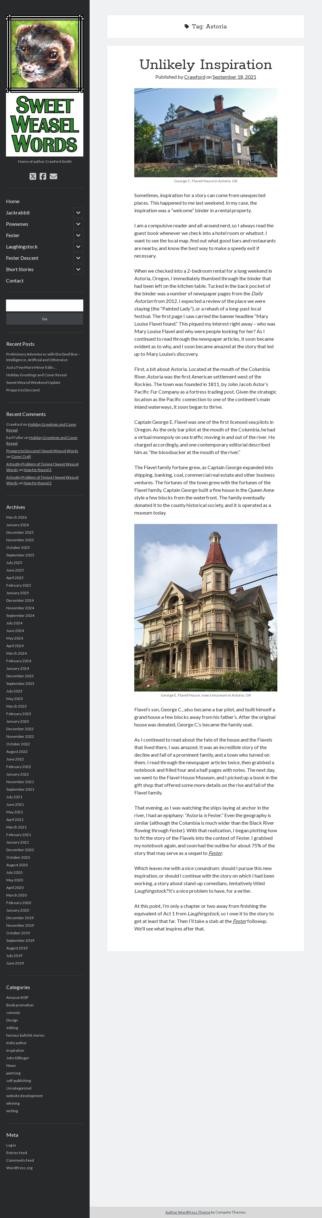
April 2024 (15, 645)
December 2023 (20, 676)
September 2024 (20, 615)
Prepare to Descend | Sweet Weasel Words (42, 450)
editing (12, 1027)
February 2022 (18, 766)
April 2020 (15, 887)
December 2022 (20, 728)
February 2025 (18, 585)
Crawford (194, 77)
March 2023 (16, 706)
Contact (15, 280)
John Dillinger (17, 1058)
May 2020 (14, 880)
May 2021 (14, 812)
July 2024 (14, 623)
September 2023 (20, 683)
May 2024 (14, 638)
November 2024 (20, 608)
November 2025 (20, 540)
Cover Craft (21, 456)
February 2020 (18, 902)
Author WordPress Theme (187, 1212)
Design (12, 1020)
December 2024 (20, 600)
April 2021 (15, 819)
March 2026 (16, 517)
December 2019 (20, 917)
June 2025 (15, 570)
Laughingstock (22, 246)
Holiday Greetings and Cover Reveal (36, 375)
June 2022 (15, 759)
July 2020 (14, 872)
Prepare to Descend (23, 390)
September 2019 (20, 940)
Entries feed (16, 1152)
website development (24, 1095)
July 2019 (14, 955)
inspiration (15, 1050)
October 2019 (18, 933)
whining (12, 1103)
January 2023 (17, 721)
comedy (13, 1012)
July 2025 (14, 562)
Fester (12, 235)
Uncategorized (18, 1088)
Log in (11, 1145)
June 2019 (15, 963)
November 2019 (20, 925)
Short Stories (20, 269)
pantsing (13, 1073)
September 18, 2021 (234, 77)
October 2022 (18, 744)
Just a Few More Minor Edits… (31, 367)
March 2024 (16, 653)
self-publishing (18, 1080)
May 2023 (14, 698)
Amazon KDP (17, 997)
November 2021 (20, 781)
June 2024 (15, 630)
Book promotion (20, 1005)
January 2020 (17, 910)
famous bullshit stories (25, 1035)
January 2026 (17, 524)
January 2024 (17, 668)
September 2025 (20, 555)
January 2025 (17, 592)
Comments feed (20, 1160)
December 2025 (20, 532)
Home (12, 201)
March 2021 (16, 827)
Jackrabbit (18, 212)
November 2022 (20, 736)
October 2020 (18, 857)
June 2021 (15, 804)
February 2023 (18, 713)
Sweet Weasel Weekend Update (33, 382)
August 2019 (17, 948)
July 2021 (14, 796)
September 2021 (20, 789)
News (11, 1065)
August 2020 (17, 864)
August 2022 (17, 751)
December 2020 (20, 849)
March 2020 (16, 895)
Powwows (17, 224)
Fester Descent (22, 258)
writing (12, 1110)
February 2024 (18, 660)
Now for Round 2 (38, 469)
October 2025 (18, 547)
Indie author (16, 1042)
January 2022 (17, 774)
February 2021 (18, 834)
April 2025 (15, 577)
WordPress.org (19, 1167)
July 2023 (14, 691)
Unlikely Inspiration (205, 65)
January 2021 (17, 842)
